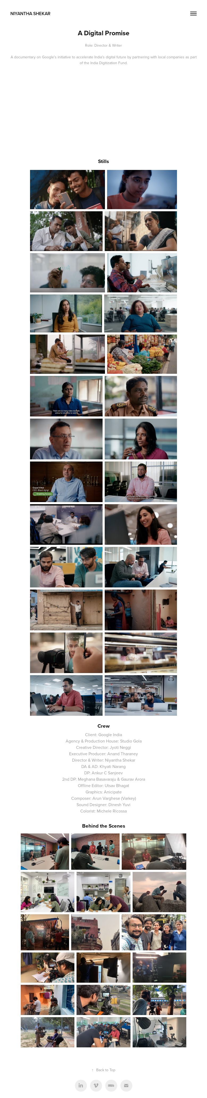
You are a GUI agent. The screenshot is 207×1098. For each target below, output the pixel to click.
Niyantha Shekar (30, 13)
